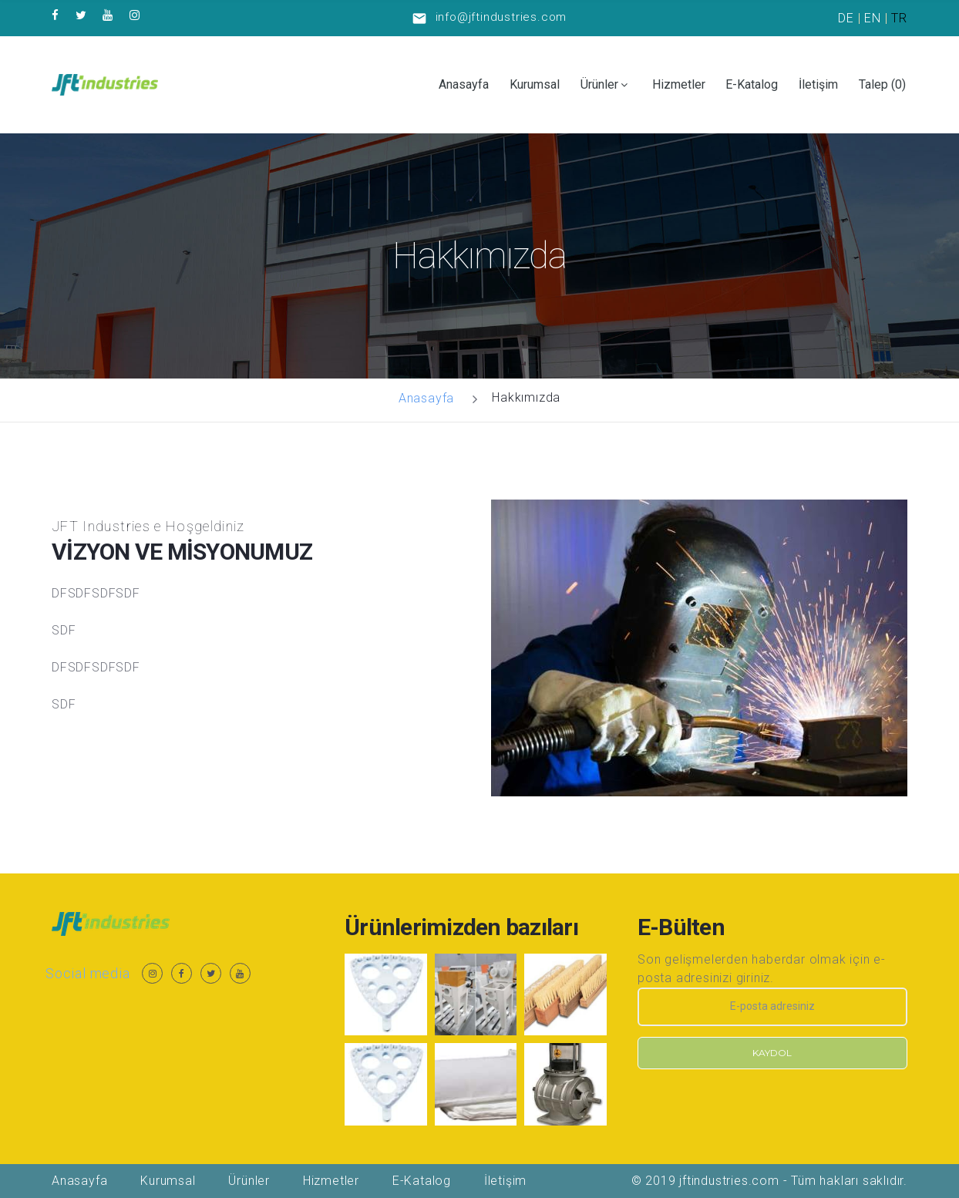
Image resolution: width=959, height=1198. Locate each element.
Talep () (882, 85)
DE (846, 18)
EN (872, 18)
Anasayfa (464, 85)
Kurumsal (535, 85)
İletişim (818, 85)
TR (899, 18)
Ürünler (599, 85)
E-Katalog (751, 85)
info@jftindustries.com (501, 17)
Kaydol (772, 1052)
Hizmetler (678, 85)
